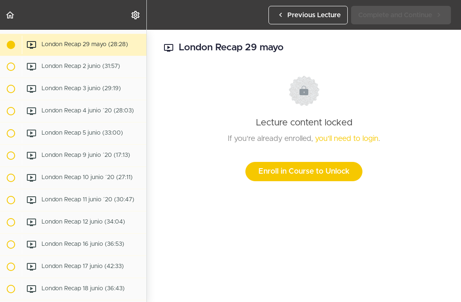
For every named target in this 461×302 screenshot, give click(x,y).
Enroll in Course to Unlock (303, 171)
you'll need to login (346, 139)
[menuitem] (135, 15)
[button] (10, 15)
